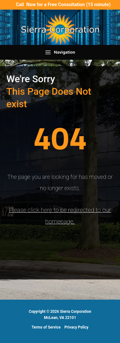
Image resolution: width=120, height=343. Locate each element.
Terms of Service (46, 327)
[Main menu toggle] (60, 52)
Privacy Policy (76, 327)
